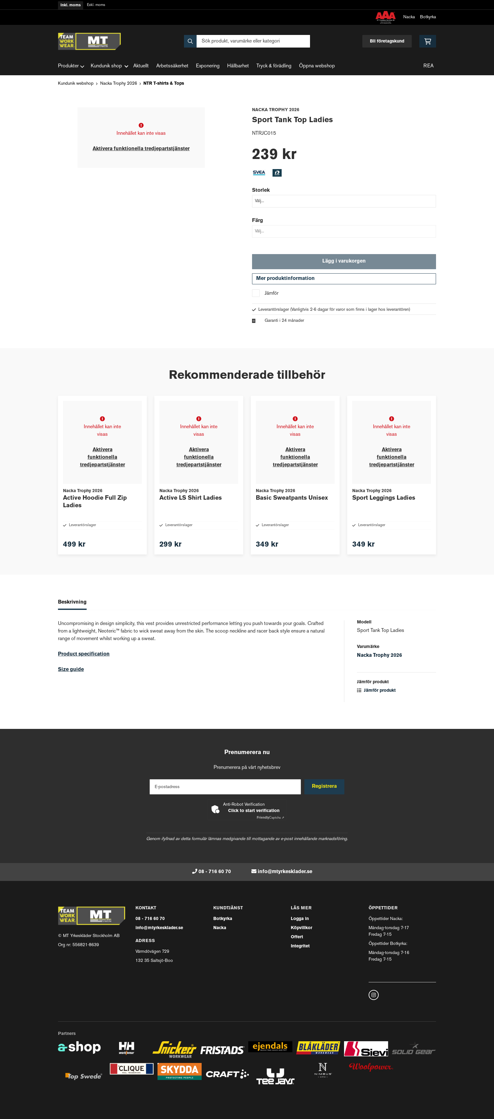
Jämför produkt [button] (376, 702)
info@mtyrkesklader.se (285, 872)
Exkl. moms (96, 5)
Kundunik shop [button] (109, 66)
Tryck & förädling (273, 66)
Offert (297, 937)
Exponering (208, 66)
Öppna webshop (317, 66)
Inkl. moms (70, 5)
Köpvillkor (301, 928)
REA (428, 66)
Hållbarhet (238, 66)
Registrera (325, 787)
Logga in (300, 919)
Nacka (409, 17)
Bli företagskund (387, 41)
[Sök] (247, 41)
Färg (257, 221)
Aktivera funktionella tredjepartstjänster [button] (141, 149)
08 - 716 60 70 (214, 872)
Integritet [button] (300, 946)
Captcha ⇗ (270, 817)
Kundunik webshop (76, 84)
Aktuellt (141, 66)
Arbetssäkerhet (172, 66)
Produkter (71, 66)
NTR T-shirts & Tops (163, 84)
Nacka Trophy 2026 (118, 84)
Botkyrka (428, 17)
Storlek (261, 190)
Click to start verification (253, 811)
